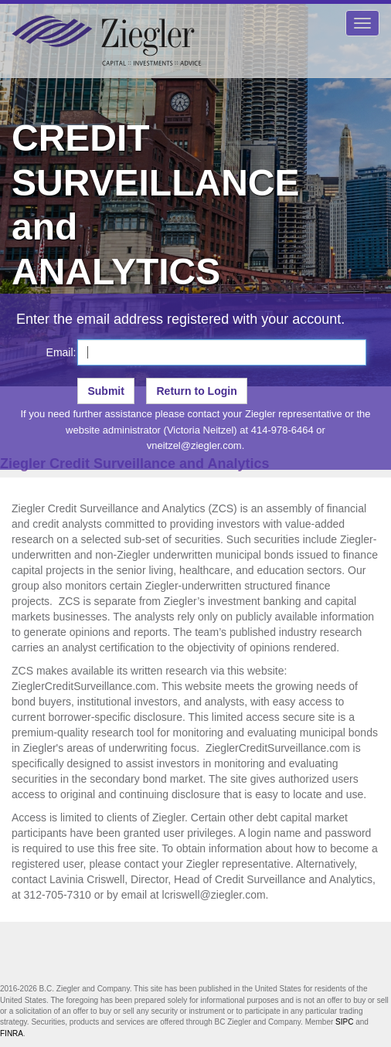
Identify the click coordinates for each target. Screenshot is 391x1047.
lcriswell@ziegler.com (214, 895)
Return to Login (196, 391)
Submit (105, 391)
